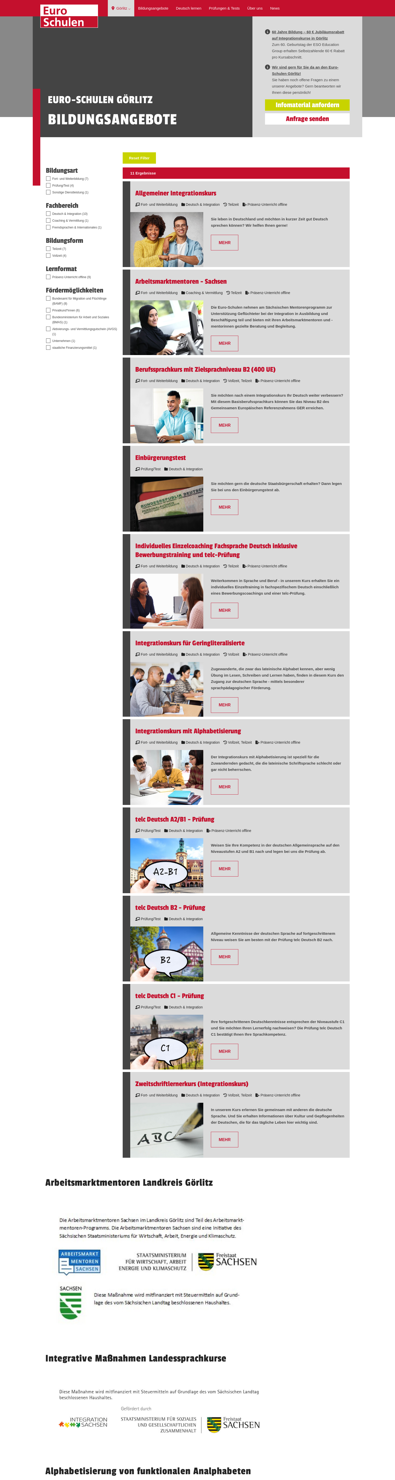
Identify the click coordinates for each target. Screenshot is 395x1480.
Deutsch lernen (188, 8)
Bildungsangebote (153, 8)
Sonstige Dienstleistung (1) (70, 236)
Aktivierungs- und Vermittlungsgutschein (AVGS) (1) (84, 375)
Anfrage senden (307, 163)
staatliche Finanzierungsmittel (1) (74, 391)
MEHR (225, 286)
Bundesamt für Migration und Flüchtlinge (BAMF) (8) (79, 345)
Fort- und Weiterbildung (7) (70, 222)
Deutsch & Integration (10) (70, 257)
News (275, 8)
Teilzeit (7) (59, 293)
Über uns (255, 8)
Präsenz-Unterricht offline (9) (71, 321)
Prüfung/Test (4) (63, 229)
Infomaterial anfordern (307, 149)
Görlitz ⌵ (121, 8)
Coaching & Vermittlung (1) (70, 264)
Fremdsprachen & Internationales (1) (77, 271)
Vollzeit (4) (59, 299)
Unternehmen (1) (63, 385)
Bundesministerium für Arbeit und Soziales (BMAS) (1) (80, 363)
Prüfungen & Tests (224, 8)
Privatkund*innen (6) (66, 354)
